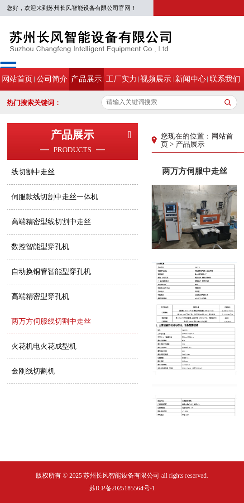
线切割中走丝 (33, 172)
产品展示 (86, 79)
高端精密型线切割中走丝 (51, 221)
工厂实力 (121, 79)
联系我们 (225, 79)
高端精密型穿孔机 (40, 296)
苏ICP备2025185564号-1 (122, 488)
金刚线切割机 (33, 371)
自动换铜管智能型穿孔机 (51, 271)
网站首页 (17, 79)
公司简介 (52, 79)
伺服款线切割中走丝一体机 (54, 197)
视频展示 (155, 79)
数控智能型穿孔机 (40, 246)
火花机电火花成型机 (44, 346)
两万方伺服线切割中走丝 (51, 321)
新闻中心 (190, 79)
